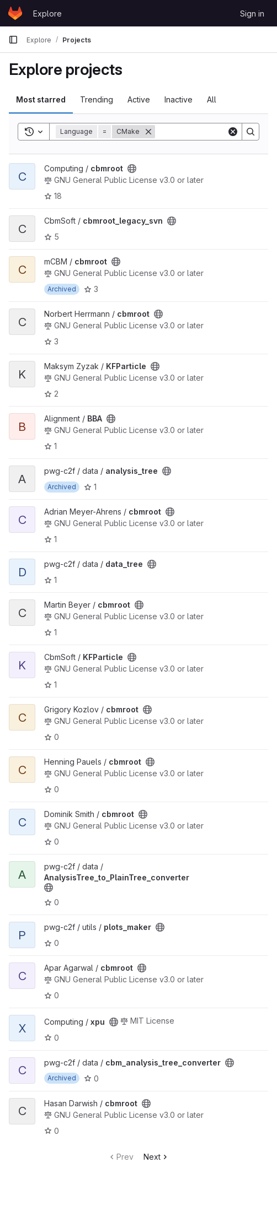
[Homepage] (15, 13)
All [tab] (211, 99)
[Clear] (232, 131)
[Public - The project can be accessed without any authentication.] (131, 168)
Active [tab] (138, 99)
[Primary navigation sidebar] (13, 39)
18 (53, 196)
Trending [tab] (96, 99)
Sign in (252, 13)
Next (156, 1156)
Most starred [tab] (41, 99)
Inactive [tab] (178, 99)
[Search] (250, 131)
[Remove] (148, 131)
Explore (47, 13)
